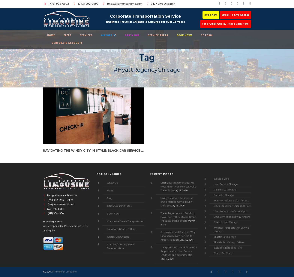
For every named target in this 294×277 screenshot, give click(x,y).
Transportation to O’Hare (121, 229)
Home (51, 35)
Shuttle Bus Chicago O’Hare (229, 242)
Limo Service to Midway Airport (232, 217)
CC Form (207, 35)
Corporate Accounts (67, 43)
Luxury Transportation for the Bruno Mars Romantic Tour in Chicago (176, 202)
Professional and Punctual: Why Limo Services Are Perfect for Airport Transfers (177, 236)
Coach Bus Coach (223, 253)
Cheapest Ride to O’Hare (228, 248)
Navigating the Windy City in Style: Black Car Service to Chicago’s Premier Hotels (93, 150)
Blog (109, 198)
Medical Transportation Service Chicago (231, 230)
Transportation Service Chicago (231, 201)
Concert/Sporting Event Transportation (120, 246)
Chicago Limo (221, 179)
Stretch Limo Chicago (226, 222)
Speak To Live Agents (235, 15)
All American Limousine (64, 272)
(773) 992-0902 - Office (58, 200)
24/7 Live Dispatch (160, 4)
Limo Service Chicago (226, 184)
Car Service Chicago (225, 190)
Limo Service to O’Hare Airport (231, 211)
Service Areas (158, 35)
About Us (112, 183)
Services (86, 35)
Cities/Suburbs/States (119, 206)
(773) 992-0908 (53, 209)
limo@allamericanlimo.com (122, 4)
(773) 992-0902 (56, 4)
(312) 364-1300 (53, 213)
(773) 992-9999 (85, 4)
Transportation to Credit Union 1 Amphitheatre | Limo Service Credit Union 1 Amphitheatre (178, 251)
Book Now (210, 15)
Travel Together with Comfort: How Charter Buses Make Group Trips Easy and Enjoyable (178, 217)
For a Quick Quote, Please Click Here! (225, 24)
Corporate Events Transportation (125, 221)
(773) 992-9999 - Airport (59, 204)
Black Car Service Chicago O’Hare (232, 206)
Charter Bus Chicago (118, 237)
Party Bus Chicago (224, 195)
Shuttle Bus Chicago (225, 237)
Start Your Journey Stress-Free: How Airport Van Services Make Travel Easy (178, 187)
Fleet (67, 35)
